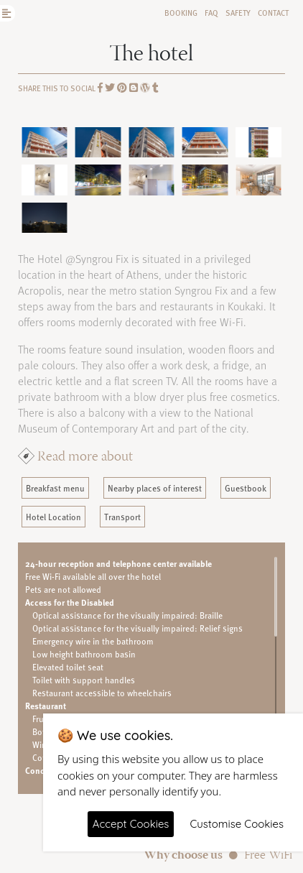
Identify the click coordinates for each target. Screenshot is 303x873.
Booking (180, 12)
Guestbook (245, 487)
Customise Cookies (237, 824)
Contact (273, 12)
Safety (238, 12)
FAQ (211, 12)
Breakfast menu (55, 487)
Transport (122, 516)
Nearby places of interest (155, 487)
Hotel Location (53, 516)
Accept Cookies (131, 824)
